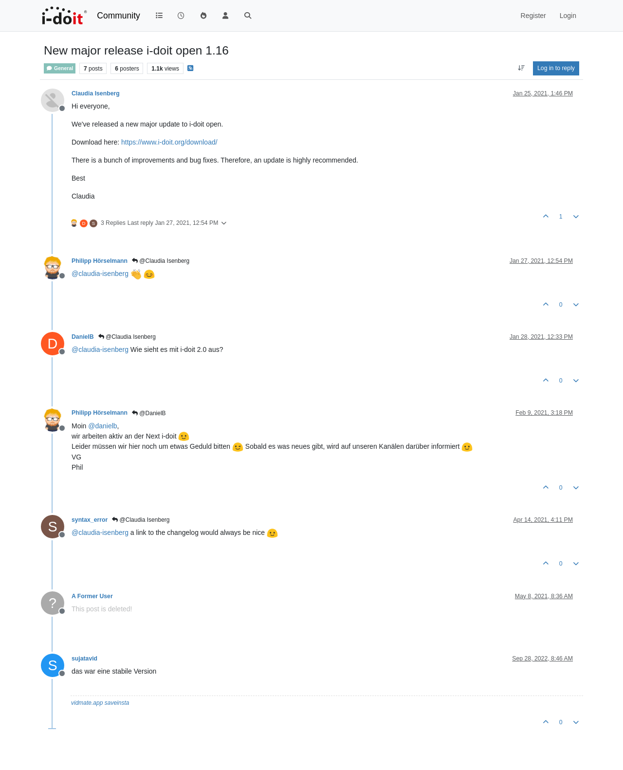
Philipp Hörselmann (100, 260)
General (59, 68)
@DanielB (149, 413)
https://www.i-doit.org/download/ (169, 142)
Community (118, 15)
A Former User (92, 596)
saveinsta (117, 702)
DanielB (83, 336)
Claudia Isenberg (96, 93)
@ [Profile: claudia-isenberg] (100, 273)
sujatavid (84, 658)
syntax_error (90, 519)
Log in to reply (556, 68)
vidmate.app (87, 702)
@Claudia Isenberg (160, 260)
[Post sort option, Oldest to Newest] (521, 68)
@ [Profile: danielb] (102, 426)
